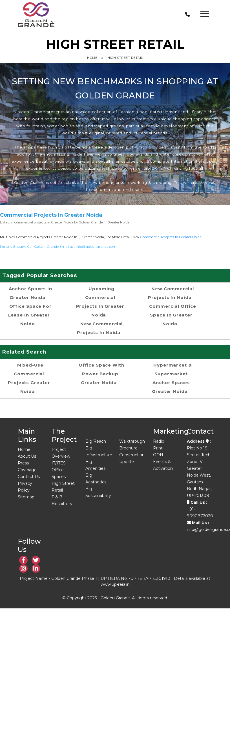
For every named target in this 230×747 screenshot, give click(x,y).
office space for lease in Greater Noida (30, 314)
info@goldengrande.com (96, 246)
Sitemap (26, 497)
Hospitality (62, 503)
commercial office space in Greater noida (172, 314)
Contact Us (29, 476)
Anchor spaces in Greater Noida (30, 293)
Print (158, 448)
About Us (27, 456)
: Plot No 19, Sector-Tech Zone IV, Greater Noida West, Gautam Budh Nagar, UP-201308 (199, 468)
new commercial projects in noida (100, 328)
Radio (158, 441)
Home (92, 58)
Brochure (128, 448)
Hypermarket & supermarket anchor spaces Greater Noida (172, 378)
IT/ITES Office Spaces (59, 469)
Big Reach (95, 441)
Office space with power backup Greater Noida (101, 373)
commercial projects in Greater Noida (171, 237)
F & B (57, 497)
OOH (158, 454)
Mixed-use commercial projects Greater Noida (29, 378)
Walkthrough (132, 441)
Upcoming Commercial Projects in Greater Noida (100, 302)
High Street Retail (125, 58)
